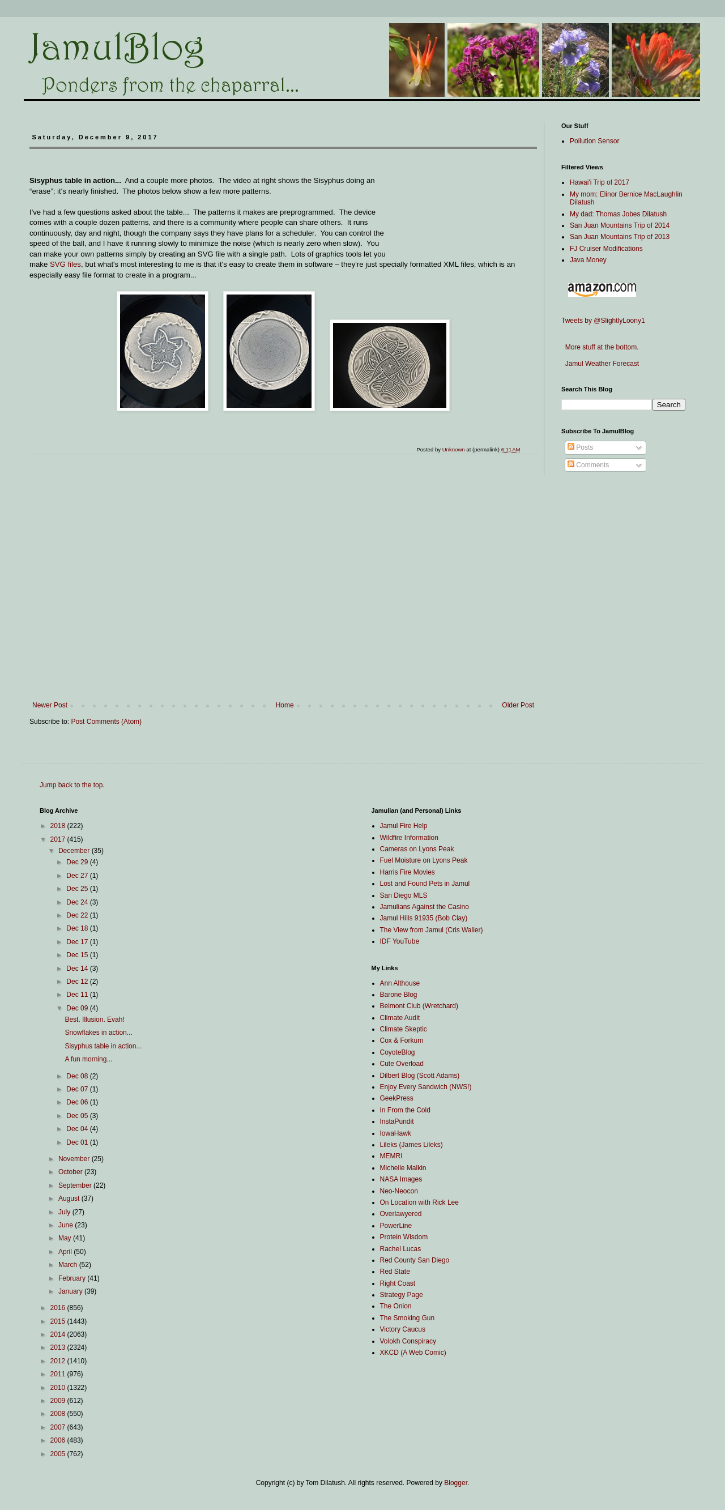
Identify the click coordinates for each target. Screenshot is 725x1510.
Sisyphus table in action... (103, 1046)
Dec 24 (77, 902)
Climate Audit (400, 1018)
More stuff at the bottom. (600, 347)
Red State (395, 1272)
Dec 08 (77, 1076)
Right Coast (398, 1283)
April (66, 1252)
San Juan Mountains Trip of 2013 (619, 237)
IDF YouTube (400, 941)
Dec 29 (77, 862)
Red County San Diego (415, 1260)
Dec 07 (77, 1089)
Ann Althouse (400, 983)
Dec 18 (77, 928)
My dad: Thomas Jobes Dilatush (618, 214)
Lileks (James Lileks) (411, 1145)
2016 (58, 1308)
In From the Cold (405, 1110)
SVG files (65, 264)
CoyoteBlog (397, 1052)
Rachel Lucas (400, 1249)
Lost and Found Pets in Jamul (425, 884)
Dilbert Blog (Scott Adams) (420, 1076)
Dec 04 (77, 1129)
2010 (58, 1388)
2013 (58, 1347)
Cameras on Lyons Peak (417, 849)
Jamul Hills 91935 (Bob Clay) (424, 918)
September (75, 1185)
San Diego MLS (404, 895)
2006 (58, 1440)
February (72, 1278)
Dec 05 (77, 1116)
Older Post (518, 705)
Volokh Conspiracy (408, 1341)
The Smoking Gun (407, 1318)
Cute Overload (402, 1064)
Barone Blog (398, 995)
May (65, 1238)
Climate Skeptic (403, 1029)
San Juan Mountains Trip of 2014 (619, 225)
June (66, 1225)
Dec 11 (77, 995)
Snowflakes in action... (98, 1032)
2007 (58, 1427)
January (71, 1291)
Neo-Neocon (399, 1191)
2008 (58, 1414)
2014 (58, 1334)
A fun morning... (88, 1059)
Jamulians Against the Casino (424, 907)
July (65, 1212)
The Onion (396, 1306)
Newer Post (49, 705)
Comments (588, 465)
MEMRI (391, 1156)
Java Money (588, 260)
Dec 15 (77, 955)
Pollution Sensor (594, 141)
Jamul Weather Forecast (600, 364)
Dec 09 (77, 1008)
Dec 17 (77, 942)
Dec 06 (77, 1102)
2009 (58, 1401)
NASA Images (401, 1179)
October (71, 1172)
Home (285, 705)
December (75, 851)
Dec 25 (77, 889)
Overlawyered (401, 1214)
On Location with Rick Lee (419, 1202)
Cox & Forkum (402, 1040)
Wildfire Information (409, 838)
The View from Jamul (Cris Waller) (431, 930)
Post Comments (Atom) (106, 722)
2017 (58, 839)
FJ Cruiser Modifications (606, 249)
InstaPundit (397, 1121)
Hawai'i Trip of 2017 (599, 182)
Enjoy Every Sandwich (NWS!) (426, 1087)
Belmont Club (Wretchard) (419, 1006)
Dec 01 (77, 1142)
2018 (58, 826)
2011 (58, 1374)
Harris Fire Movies (407, 872)
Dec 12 (77, 982)
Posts (580, 447)
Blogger (455, 1483)
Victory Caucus (402, 1329)
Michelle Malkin (403, 1168)
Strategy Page (401, 1295)
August (70, 1198)
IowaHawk (395, 1133)
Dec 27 (77, 876)
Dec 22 (77, 915)
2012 (58, 1361)
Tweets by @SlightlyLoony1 (603, 321)
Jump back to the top (71, 785)
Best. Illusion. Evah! (94, 1019)
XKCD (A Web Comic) (413, 1353)
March (68, 1265)
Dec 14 (77, 968)
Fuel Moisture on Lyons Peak (424, 860)
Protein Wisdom (404, 1237)
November (75, 1159)
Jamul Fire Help (404, 826)
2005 (58, 1454)
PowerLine (396, 1226)
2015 (58, 1321)
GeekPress (396, 1098)
